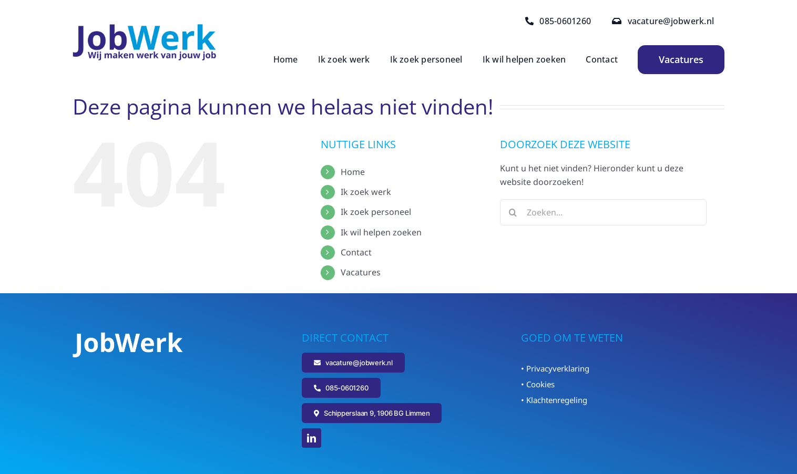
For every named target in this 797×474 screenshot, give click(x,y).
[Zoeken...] (603, 212)
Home (353, 172)
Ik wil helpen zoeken (381, 232)
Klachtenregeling (556, 400)
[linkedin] (311, 438)
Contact (356, 252)
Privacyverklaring (557, 368)
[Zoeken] (513, 212)
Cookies (540, 384)
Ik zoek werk (366, 192)
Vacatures (361, 272)
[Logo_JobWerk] (144, 28)
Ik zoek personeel (376, 212)
